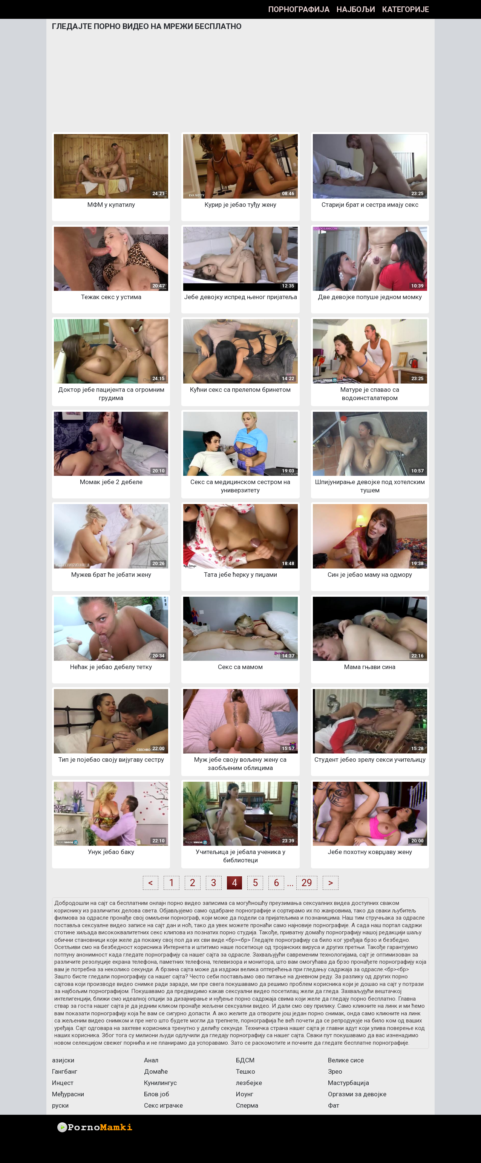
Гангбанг (64, 1071)
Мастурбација (348, 1083)
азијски (63, 1060)
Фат (333, 1105)
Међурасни (68, 1094)
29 (307, 882)
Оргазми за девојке (357, 1094)
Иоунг (244, 1094)
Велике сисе (346, 1060)
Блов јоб (156, 1094)
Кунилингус (160, 1083)
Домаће (156, 1071)
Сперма (247, 1105)
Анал (151, 1060)
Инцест (63, 1083)
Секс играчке (163, 1105)
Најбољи (356, 9)
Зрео (335, 1071)
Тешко (245, 1071)
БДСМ (245, 1060)
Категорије (405, 9)
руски (60, 1105)
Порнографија (298, 9)
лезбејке (249, 1083)
